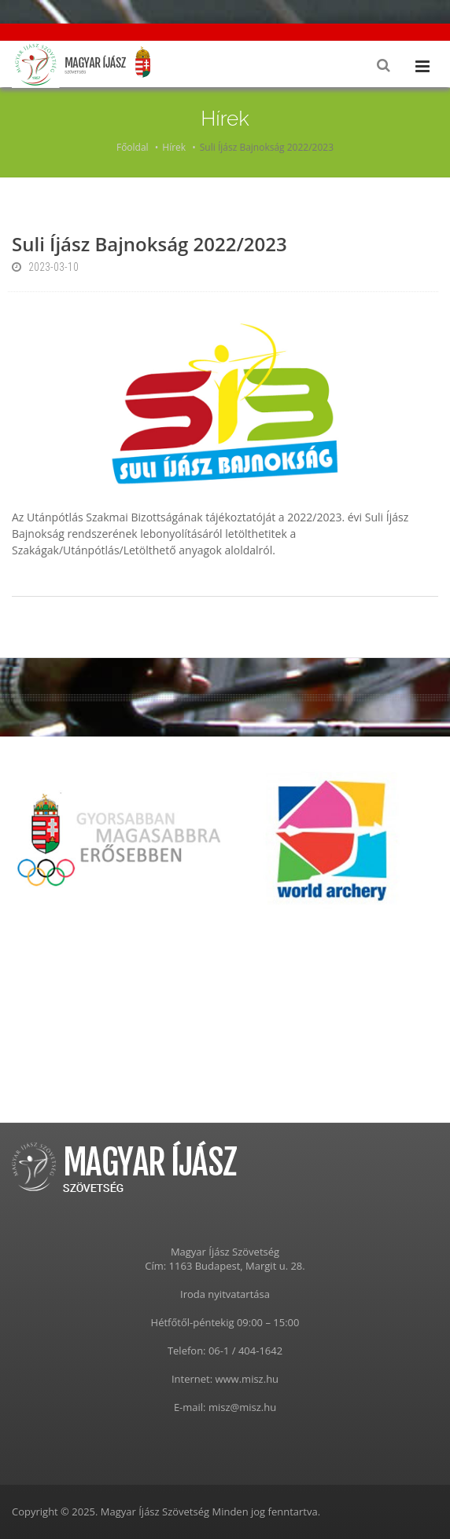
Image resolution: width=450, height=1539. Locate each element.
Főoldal (132, 147)
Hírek (174, 147)
